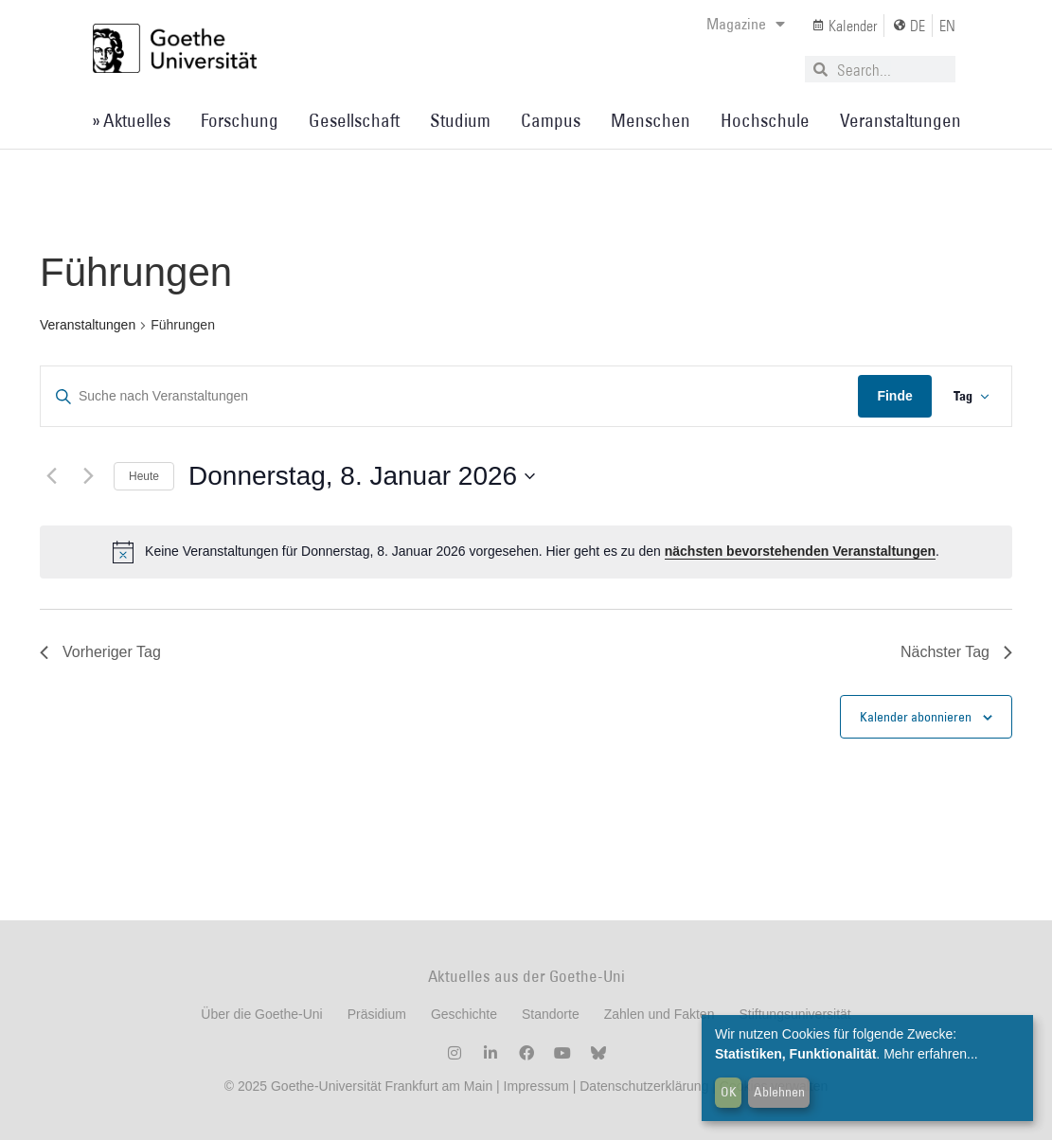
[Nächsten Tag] (88, 476)
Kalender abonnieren (916, 716)
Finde (893, 395)
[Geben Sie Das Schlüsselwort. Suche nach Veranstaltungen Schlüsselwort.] (449, 396)
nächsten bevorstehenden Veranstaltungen (800, 551)
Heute (144, 476)
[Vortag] (51, 476)
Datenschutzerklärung (643, 1086)
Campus (550, 120)
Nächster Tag (956, 652)
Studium (460, 120)
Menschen (650, 120)
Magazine (745, 23)
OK (729, 1091)
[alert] (526, 552)
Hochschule (765, 120)
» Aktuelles (131, 120)
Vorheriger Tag (100, 652)
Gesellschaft (354, 120)
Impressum (534, 1086)
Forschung (239, 120)
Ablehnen (779, 1091)
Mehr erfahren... (930, 1053)
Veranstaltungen (900, 120)
